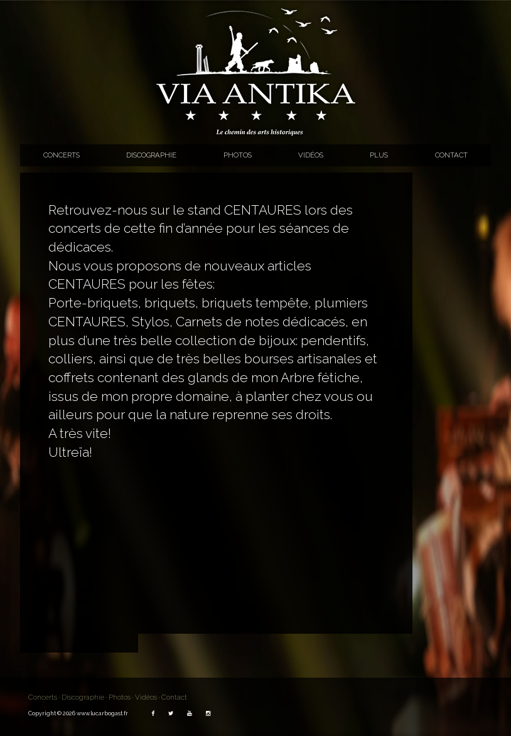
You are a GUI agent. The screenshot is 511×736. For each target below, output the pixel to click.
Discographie (151, 155)
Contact (451, 155)
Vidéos (310, 155)
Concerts (61, 155)
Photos (237, 155)
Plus (379, 155)
